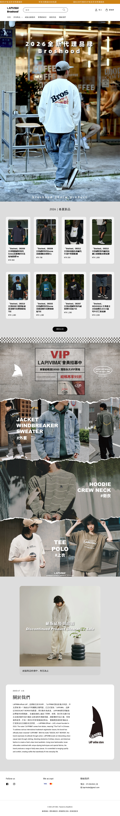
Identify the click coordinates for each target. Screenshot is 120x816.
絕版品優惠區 (30, 17)
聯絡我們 (62, 17)
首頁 (9, 17)
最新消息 (52, 17)
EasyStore (69, 807)
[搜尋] (64, 10)
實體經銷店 (42, 17)
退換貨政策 (74, 811)
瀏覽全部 (60, 329)
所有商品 (16, 17)
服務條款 (45, 811)
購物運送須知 (64, 811)
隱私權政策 (54, 811)
